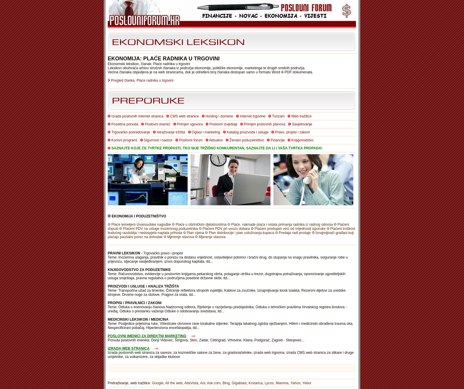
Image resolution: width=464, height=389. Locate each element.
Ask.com (213, 383)
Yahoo (296, 383)
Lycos (269, 383)
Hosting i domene (219, 116)
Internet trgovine (252, 116)
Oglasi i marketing (206, 132)
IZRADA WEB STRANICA (129, 348)
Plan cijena (195, 233)
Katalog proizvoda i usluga (247, 132)
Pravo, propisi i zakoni (292, 132)
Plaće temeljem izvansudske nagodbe (141, 224)
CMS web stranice (184, 116)
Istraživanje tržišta (171, 132)
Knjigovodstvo (302, 140)
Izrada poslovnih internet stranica (137, 116)
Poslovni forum (190, 140)
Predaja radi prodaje (295, 233)
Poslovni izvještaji (223, 124)
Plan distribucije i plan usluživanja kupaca (241, 233)
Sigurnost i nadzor (158, 140)
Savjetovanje (302, 124)
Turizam (278, 116)
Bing (226, 383)
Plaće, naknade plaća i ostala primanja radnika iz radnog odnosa (282, 224)
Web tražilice (301, 116)
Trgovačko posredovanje (130, 132)
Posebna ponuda (124, 124)
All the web (174, 383)
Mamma (282, 383)
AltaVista (191, 383)
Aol (202, 383)
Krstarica (255, 383)
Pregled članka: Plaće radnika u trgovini (142, 80)
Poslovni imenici (157, 124)
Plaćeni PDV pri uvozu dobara (226, 229)
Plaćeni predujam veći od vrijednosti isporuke (290, 229)
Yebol (306, 383)
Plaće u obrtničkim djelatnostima (200, 224)
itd (208, 261)
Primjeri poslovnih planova (264, 124)
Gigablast (239, 383)
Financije (277, 140)
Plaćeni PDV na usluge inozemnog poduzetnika (160, 229)
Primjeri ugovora (190, 124)
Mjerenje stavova (180, 237)
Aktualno (216, 140)
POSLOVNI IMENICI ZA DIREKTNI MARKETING (147, 336)
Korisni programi (124, 140)
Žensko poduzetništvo (246, 140)
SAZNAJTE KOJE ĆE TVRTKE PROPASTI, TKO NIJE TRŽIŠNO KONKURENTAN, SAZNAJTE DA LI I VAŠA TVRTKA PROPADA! (216, 148)
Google (157, 383)
